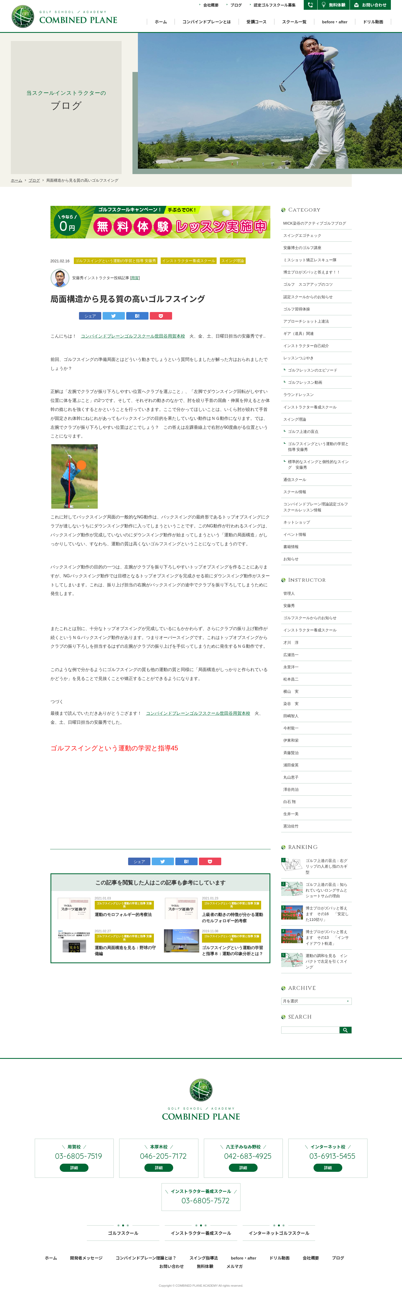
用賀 (135, 278)
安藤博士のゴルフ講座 (302, 247)
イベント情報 (294, 534)
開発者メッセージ (86, 1265)
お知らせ (291, 559)
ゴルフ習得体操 (296, 309)
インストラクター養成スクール (310, 407)
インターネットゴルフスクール (279, 1238)
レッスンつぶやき (298, 358)
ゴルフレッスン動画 (305, 382)
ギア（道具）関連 (298, 333)
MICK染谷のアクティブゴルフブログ (314, 223)
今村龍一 (291, 728)
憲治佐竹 (291, 826)
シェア (90, 316)
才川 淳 (291, 642)
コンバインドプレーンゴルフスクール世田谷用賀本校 (133, 336)
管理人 (289, 593)
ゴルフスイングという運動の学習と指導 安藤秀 (124, 905)
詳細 (74, 1175)
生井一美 (291, 814)
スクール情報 (294, 492)
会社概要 (211, 5)
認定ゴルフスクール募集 (275, 5)
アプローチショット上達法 (306, 321)
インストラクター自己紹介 (306, 346)
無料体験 (337, 5)
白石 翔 (289, 801)
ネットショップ (296, 522)
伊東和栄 (291, 740)
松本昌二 (291, 679)
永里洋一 (291, 667)
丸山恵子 (291, 777)
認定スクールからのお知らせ (308, 297)
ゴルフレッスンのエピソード (312, 370)
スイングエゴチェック (302, 235)
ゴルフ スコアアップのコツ (308, 284)
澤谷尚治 (291, 789)
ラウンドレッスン (298, 394)
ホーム (161, 21)
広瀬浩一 (291, 655)
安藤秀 (289, 605)
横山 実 (291, 691)
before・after (334, 21)
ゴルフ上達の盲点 (305, 431)
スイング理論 (294, 419)
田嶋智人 (291, 716)
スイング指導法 (203, 1265)
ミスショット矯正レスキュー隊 (310, 260)
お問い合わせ (374, 5)
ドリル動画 (373, 21)
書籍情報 (291, 546)
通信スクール (294, 479)
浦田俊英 (291, 765)
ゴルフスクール (123, 1238)
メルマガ (234, 1274)
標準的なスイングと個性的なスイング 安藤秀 (318, 464)
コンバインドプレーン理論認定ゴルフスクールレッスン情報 (315, 507)
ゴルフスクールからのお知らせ (310, 618)
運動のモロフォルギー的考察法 (123, 914)
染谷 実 (291, 703)
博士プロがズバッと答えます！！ (311, 272)
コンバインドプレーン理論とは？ (146, 1265)
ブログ (236, 5)
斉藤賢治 (291, 753)
